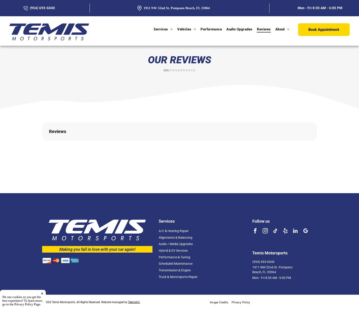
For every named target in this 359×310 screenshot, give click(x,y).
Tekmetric (134, 302)
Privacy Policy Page (27, 304)
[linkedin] (295, 231)
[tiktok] (275, 231)
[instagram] (265, 231)
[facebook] (255, 231)
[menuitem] (163, 29)
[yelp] (285, 231)
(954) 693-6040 (263, 262)
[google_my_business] (306, 231)
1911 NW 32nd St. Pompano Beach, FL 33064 (177, 8)
